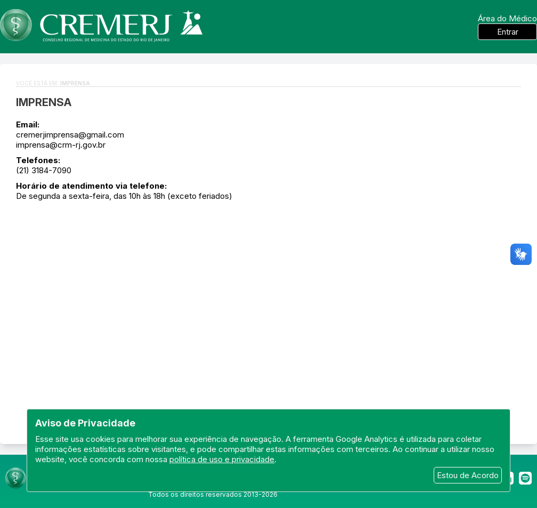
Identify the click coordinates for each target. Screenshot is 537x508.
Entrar (507, 32)
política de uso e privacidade (221, 459)
